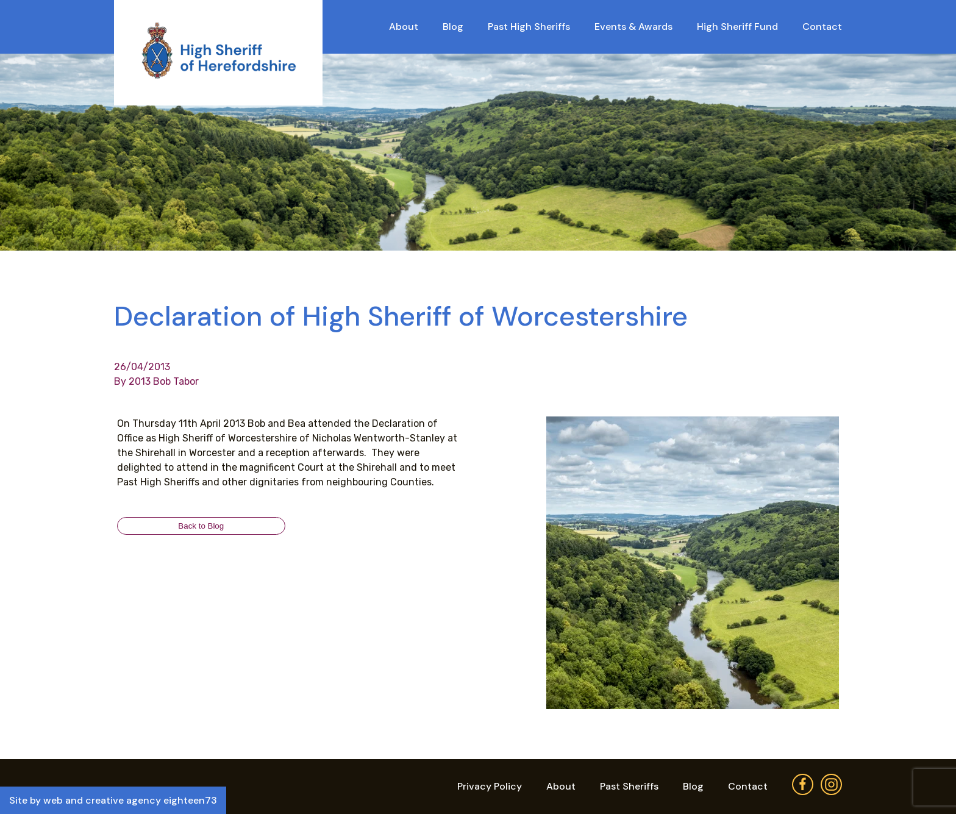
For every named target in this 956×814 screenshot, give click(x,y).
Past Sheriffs (629, 786)
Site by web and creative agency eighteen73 (113, 800)
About (403, 26)
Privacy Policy (489, 786)
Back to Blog (201, 525)
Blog (453, 26)
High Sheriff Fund (737, 26)
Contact (822, 26)
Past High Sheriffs (529, 26)
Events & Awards (633, 26)
